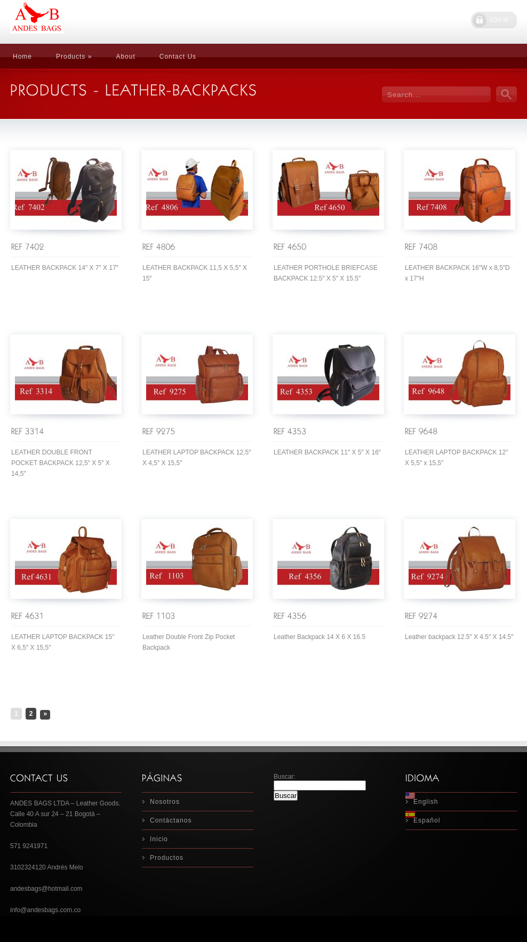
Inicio (159, 839)
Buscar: (285, 776)
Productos (166, 857)
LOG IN (499, 20)
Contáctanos (170, 820)
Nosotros (165, 801)
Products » (74, 56)
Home (22, 56)
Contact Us (177, 56)
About (125, 56)
